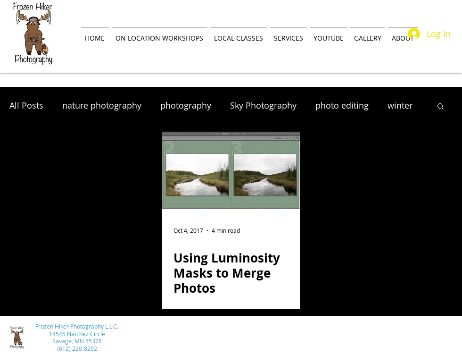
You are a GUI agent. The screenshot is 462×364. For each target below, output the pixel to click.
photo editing (342, 105)
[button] (440, 107)
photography (185, 105)
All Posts (26, 105)
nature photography (101, 105)
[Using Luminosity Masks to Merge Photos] (231, 170)
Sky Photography (263, 105)
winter (400, 105)
